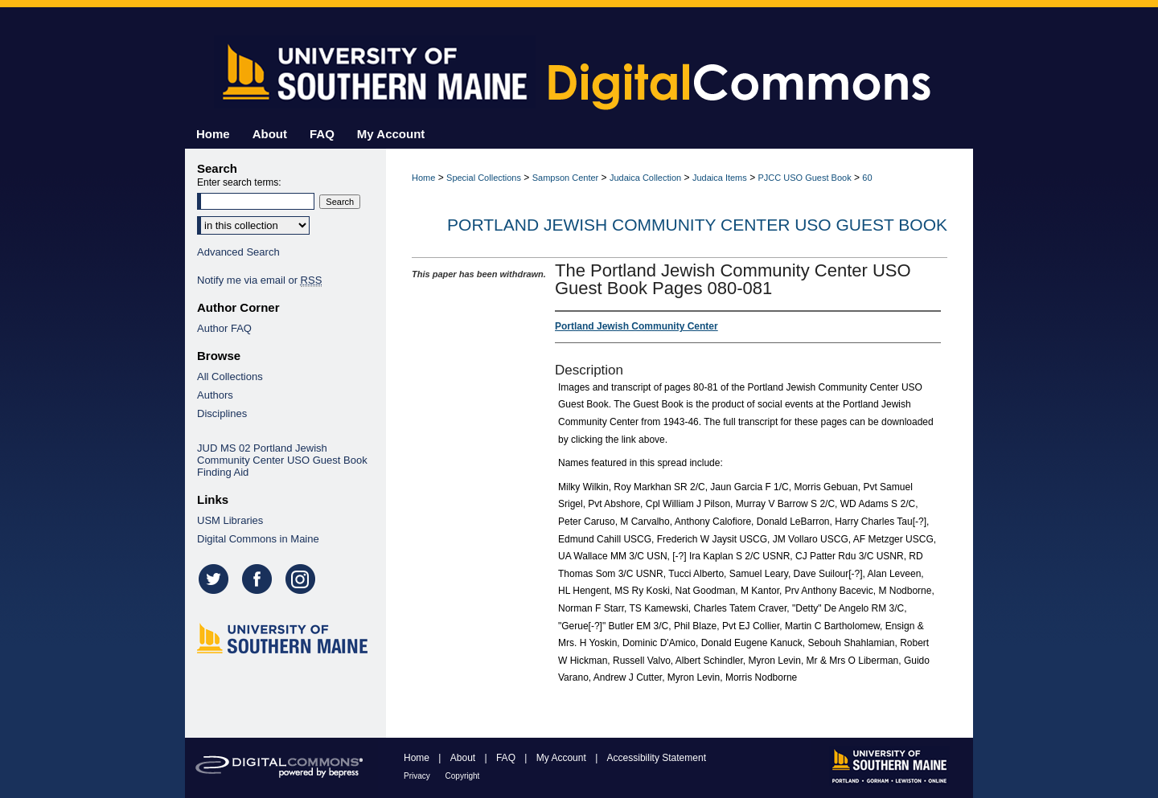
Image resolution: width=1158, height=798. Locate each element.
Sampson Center (565, 177)
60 (867, 177)
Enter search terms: (239, 182)
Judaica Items (719, 177)
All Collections (230, 376)
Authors (215, 395)
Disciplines (222, 413)
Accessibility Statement (656, 757)
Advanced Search (238, 252)
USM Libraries (230, 520)
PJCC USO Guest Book (805, 177)
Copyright (463, 775)
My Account (562, 757)
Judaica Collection (645, 177)
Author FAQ (224, 328)
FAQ (507, 757)
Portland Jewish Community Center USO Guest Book (697, 224)
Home (423, 177)
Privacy (418, 775)
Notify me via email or (259, 280)
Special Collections (483, 177)
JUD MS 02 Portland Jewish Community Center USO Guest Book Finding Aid (282, 460)
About (464, 757)
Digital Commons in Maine (258, 539)
